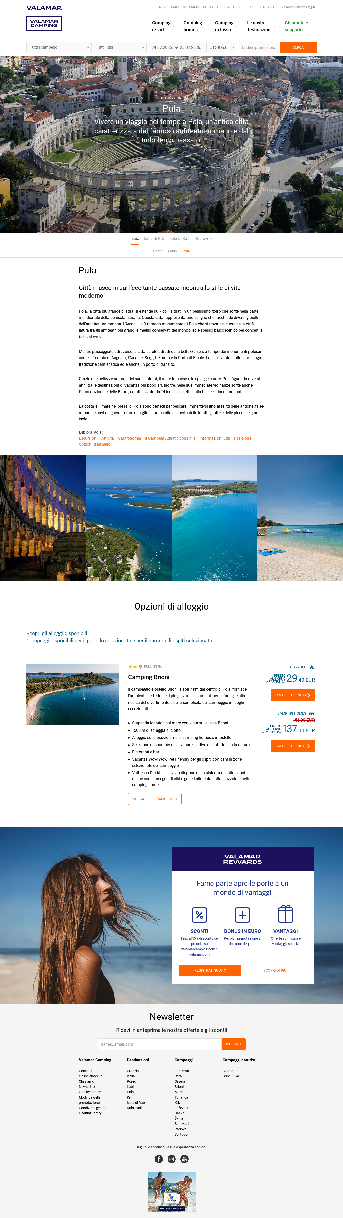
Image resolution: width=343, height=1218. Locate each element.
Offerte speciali (165, 7)
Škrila (179, 1118)
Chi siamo (191, 7)
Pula (186, 251)
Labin (172, 251)
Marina (180, 1092)
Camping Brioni (148, 677)
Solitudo (181, 1134)
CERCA (298, 47)
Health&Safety (90, 1113)
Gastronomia (129, 438)
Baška (179, 1113)
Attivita (107, 438)
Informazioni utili (215, 438)
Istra (178, 1076)
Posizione (242, 438)
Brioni (179, 1087)
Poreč (157, 251)
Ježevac (181, 1108)
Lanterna (182, 1071)
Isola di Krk (154, 238)
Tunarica (181, 1097)
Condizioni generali (93, 1108)
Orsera (180, 1081)
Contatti (210, 7)
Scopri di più (275, 970)
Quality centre (90, 1092)
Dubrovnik (203, 238)
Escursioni (88, 438)
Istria (135, 238)
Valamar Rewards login (298, 7)
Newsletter (232, 7)
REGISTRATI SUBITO (210, 970)
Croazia (133, 1071)
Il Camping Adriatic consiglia (170, 438)
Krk (129, 1097)
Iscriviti (233, 1044)
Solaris (228, 1071)
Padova (181, 1129)
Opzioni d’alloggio (94, 444)
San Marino (184, 1124)
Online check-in (90, 1076)
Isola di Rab (179, 238)
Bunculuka (231, 1076)
